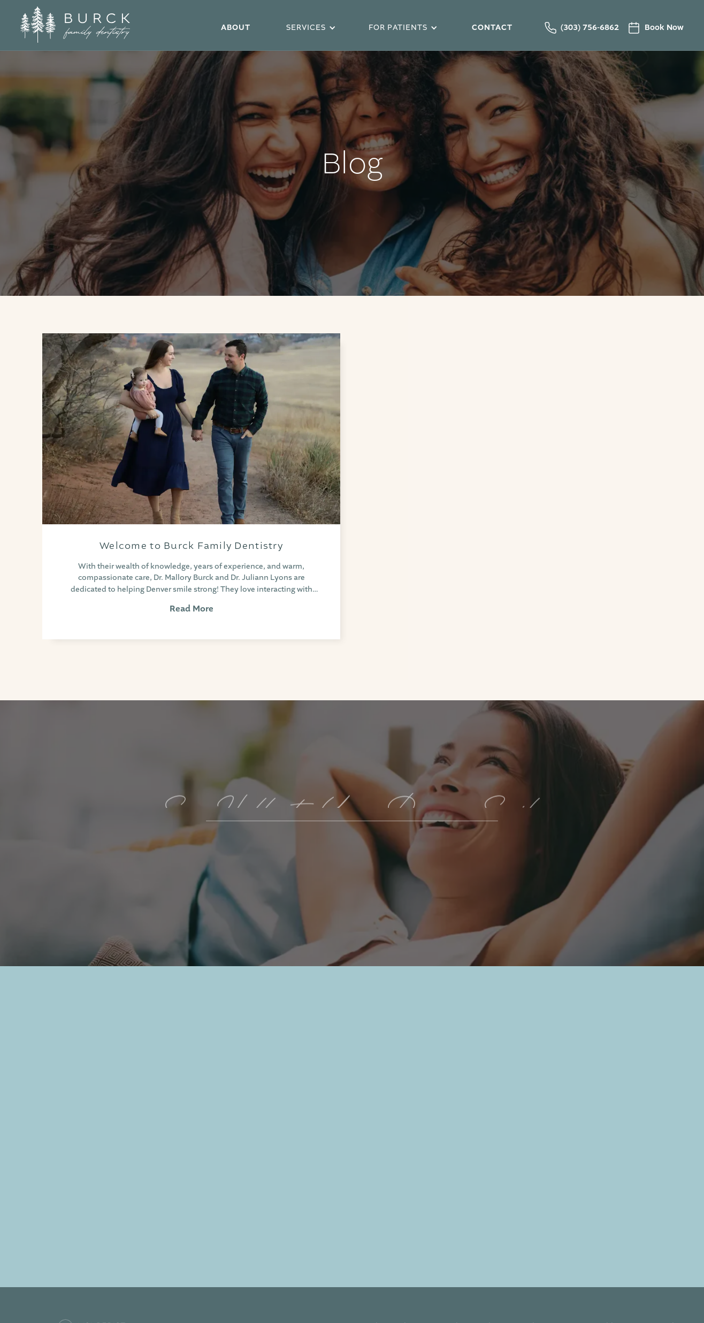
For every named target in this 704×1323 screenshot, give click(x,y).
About (235, 27)
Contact (492, 27)
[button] (309, 28)
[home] (100, 27)
